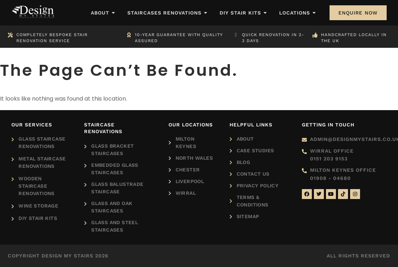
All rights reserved (358, 256)
